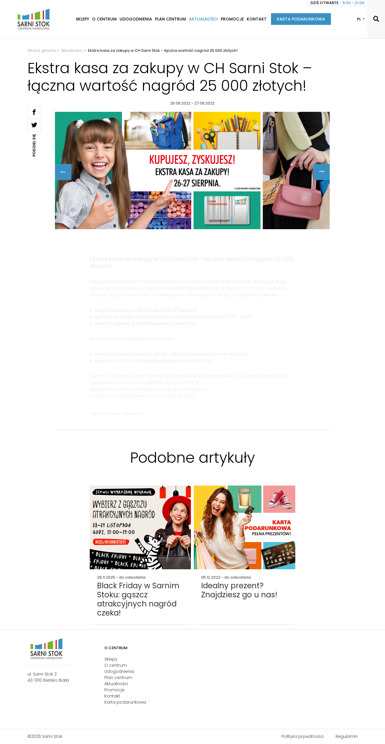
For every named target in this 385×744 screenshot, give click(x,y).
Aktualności (203, 19)
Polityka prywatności (303, 736)
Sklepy (82, 19)
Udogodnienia (136, 19)
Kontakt (257, 19)
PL (359, 19)
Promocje (232, 19)
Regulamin (347, 736)
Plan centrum (170, 19)
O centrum (104, 19)
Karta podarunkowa (301, 19)
